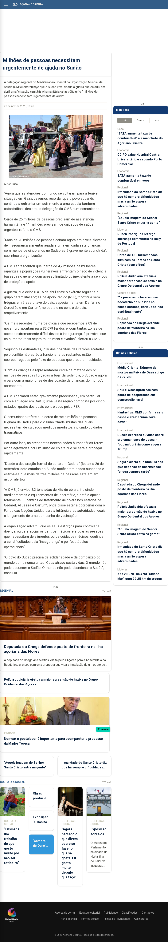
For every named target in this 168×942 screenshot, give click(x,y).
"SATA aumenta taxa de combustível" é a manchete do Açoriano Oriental (140, 138)
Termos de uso (90, 918)
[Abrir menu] (6, 4)
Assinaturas (141, 918)
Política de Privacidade (116, 918)
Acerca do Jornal (65, 912)
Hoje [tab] (125, 120)
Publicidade (111, 912)
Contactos (148, 912)
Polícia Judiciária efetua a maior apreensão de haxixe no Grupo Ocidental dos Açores (139, 281)
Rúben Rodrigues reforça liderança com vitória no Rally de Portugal (139, 238)
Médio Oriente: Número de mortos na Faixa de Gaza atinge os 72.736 (140, 372)
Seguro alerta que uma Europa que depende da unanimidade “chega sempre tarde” (140, 466)
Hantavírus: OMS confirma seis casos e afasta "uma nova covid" (140, 417)
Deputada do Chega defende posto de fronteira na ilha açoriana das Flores (138, 327)
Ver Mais (106, 591)
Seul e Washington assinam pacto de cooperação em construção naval (137, 394)
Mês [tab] (157, 120)
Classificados (130, 912)
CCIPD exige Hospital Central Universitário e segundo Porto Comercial (139, 159)
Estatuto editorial (89, 912)
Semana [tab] (140, 120)
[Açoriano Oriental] (11, 922)
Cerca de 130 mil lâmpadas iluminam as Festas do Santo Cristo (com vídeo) (138, 259)
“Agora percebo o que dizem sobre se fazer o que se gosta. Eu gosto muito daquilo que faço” (70, 853)
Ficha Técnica (69, 918)
